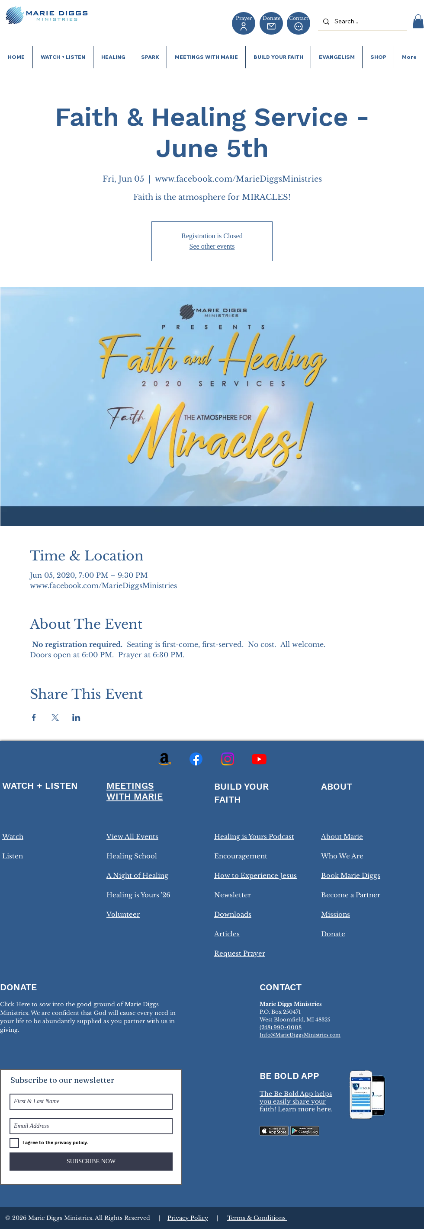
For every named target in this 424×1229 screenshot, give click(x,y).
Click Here (16, 1004)
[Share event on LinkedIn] (76, 717)
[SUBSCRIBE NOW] (91, 1161)
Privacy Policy (187, 1218)
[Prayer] (243, 23)
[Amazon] (164, 759)
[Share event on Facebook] (34, 717)
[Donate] (271, 23)
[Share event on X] (55, 717)
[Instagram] (227, 759)
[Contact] (298, 23)
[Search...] (361, 21)
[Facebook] (196, 759)
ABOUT (336, 786)
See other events (212, 246)
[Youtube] (259, 759)
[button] (418, 21)
